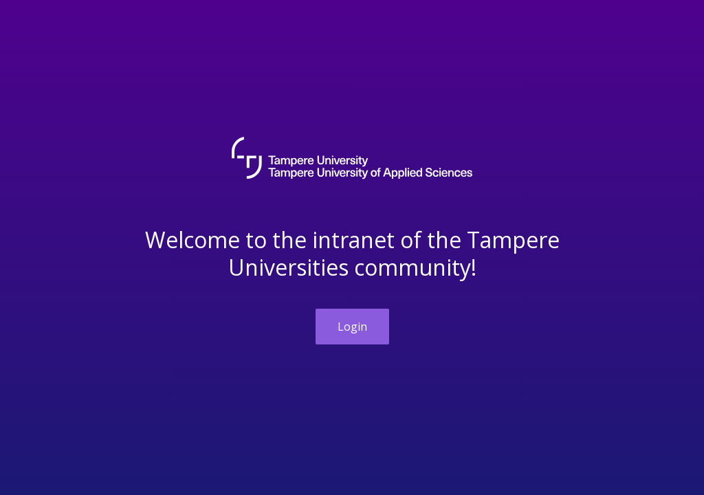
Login (352, 326)
